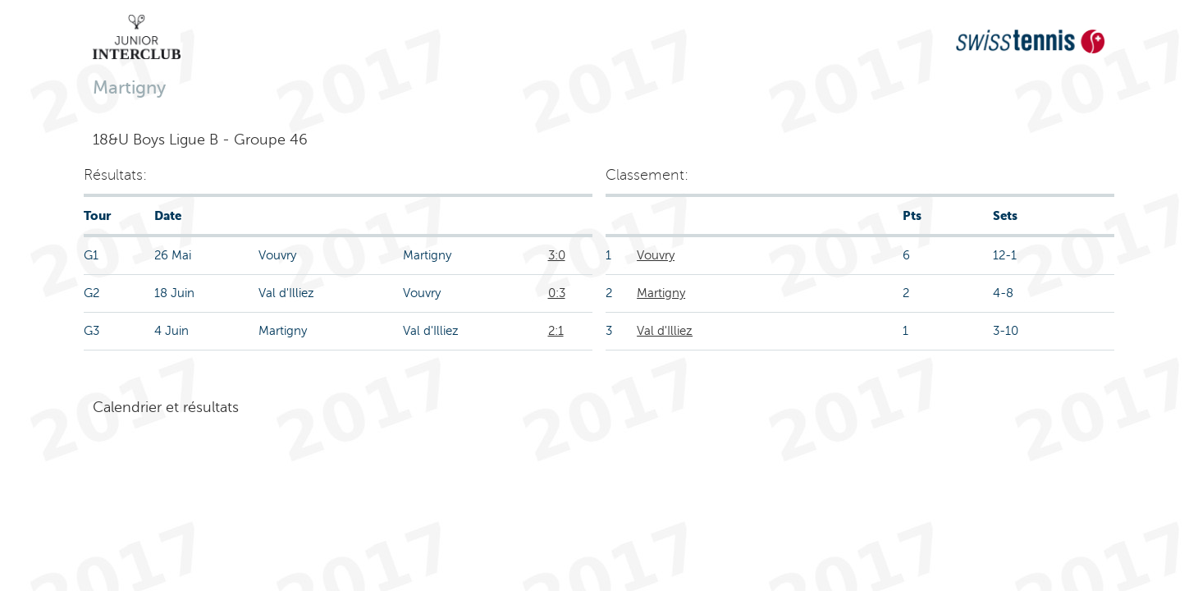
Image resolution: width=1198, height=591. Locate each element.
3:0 (556, 255)
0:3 (556, 293)
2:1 (556, 330)
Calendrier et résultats (166, 407)
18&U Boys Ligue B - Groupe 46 (200, 139)
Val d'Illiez (665, 330)
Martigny (661, 293)
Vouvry (655, 255)
